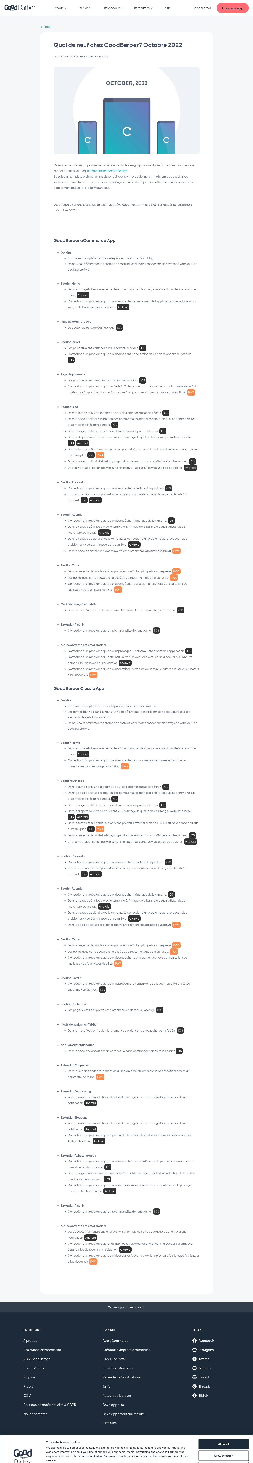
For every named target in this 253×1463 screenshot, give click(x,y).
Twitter (200, 1359)
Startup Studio (34, 1368)
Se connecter (202, 8)
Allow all (223, 1416)
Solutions (86, 8)
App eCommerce (116, 1340)
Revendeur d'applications (122, 1377)
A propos (30, 1340)
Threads (201, 1386)
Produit (61, 8)
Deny (223, 1439)
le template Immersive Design (107, 171)
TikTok (200, 1395)
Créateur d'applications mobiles (126, 1350)
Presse (28, 1386)
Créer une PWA (114, 1359)
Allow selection (223, 1428)
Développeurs (113, 1405)
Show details (185, 1456)
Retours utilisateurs (117, 1395)
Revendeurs (114, 8)
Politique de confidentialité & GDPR (49, 1405)
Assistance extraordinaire (42, 1350)
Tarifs (167, 8)
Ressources (144, 8)
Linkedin (201, 1377)
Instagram (203, 1350)
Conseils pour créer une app (126, 1307)
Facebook (203, 1340)
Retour (46, 27)
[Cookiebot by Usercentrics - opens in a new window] (22, 1456)
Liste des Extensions (118, 1368)
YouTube (201, 1368)
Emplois (29, 1377)
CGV (27, 1395)
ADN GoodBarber (36, 1359)
